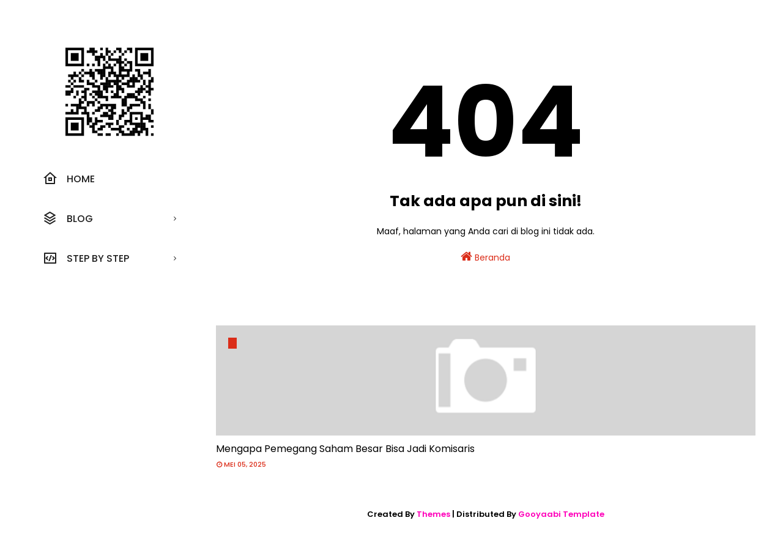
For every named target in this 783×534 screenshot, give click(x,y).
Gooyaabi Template (561, 514)
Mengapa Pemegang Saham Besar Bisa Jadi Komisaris (345, 449)
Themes (433, 514)
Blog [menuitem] (68, 218)
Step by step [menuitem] (86, 258)
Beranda (485, 257)
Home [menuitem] (69, 178)
